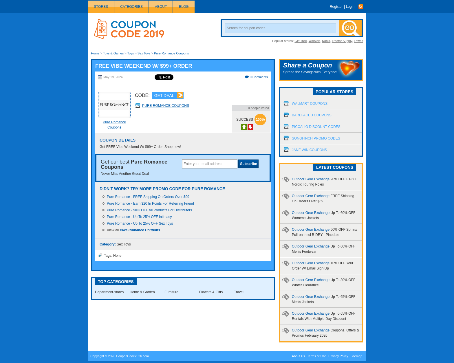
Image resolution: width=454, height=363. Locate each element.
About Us (298, 356)
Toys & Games (113, 53)
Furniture (171, 292)
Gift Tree (300, 41)
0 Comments (259, 77)
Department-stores (109, 292)
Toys (130, 53)
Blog (183, 7)
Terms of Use (316, 356)
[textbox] (209, 163)
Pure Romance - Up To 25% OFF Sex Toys (140, 223)
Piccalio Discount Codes (316, 127)
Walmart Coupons (309, 104)
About (161, 7)
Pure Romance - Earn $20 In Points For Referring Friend (150, 203)
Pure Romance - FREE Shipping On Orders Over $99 (148, 197)
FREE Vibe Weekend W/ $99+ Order (143, 66)
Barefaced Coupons (312, 115)
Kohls (326, 41)
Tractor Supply (342, 41)
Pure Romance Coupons (171, 53)
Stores (101, 7)
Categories (131, 7)
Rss (362, 6)
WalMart (315, 41)
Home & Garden (142, 292)
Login (350, 7)
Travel (239, 292)
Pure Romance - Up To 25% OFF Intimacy (139, 217)
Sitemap (356, 356)
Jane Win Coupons (309, 150)
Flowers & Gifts (211, 292)
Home (95, 53)
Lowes (358, 41)
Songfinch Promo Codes (316, 138)
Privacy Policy (338, 356)
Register (336, 7)
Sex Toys (144, 53)
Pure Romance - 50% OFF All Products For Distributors (149, 210)
